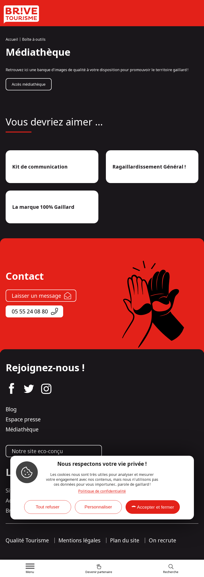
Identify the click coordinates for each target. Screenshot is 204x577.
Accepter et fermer (155, 507)
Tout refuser (47, 506)
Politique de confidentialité (102, 491)
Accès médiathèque (29, 84)
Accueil (12, 39)
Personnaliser (98, 506)
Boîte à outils (34, 39)
